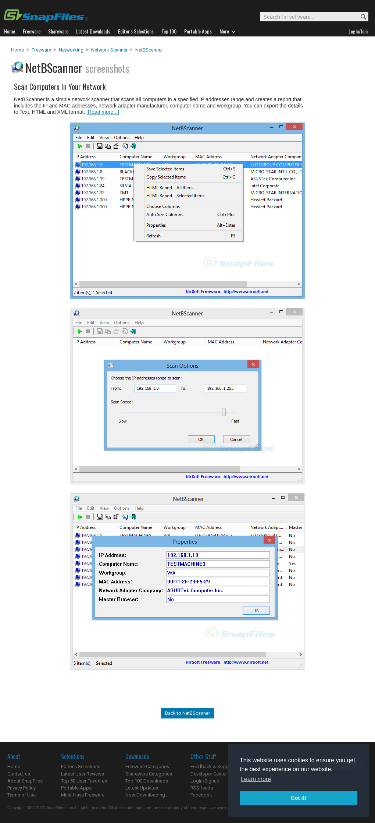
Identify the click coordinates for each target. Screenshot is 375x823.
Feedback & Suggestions (217, 766)
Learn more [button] (256, 779)
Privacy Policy (21, 788)
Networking (71, 50)
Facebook (201, 795)
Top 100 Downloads (146, 781)
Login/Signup (204, 781)
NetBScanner (149, 50)
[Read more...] (102, 112)
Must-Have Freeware (82, 795)
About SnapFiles (25, 781)
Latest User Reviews (82, 774)
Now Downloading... (146, 795)
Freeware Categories (147, 766)
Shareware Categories (148, 774)
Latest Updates (141, 788)
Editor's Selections (80, 766)
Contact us (18, 774)
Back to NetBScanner (187, 713)
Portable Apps (76, 788)
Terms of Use (21, 795)
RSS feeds (201, 788)
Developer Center (208, 774)
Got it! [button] (298, 798)
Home (17, 50)
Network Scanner (109, 50)
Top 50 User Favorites (84, 781)
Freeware (41, 50)
